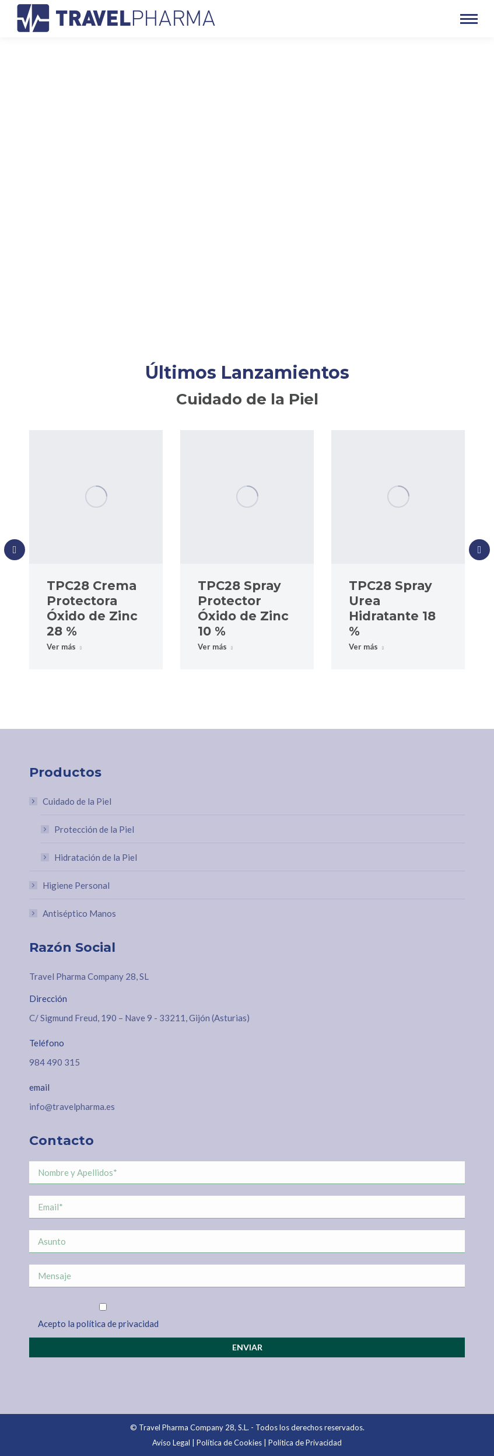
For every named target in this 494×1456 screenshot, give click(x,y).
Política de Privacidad (305, 1442)
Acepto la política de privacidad (98, 1323)
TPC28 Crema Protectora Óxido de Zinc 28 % (92, 608)
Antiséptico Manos (79, 913)
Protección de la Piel (94, 829)
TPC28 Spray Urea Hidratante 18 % (392, 608)
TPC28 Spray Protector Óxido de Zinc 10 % (243, 608)
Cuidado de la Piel (71, 801)
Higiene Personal (76, 885)
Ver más (64, 646)
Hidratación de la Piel (95, 857)
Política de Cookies (229, 1442)
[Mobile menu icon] (469, 19)
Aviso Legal (171, 1442)
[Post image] (96, 497)
